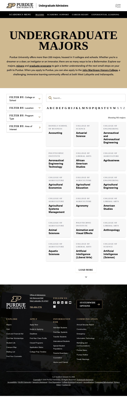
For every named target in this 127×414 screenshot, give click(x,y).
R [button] (99, 108)
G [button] (66, 108)
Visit (8, 347)
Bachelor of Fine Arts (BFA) (25, 191)
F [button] (63, 108)
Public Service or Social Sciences (23, 267)
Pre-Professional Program (24, 199)
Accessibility (12, 400)
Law (15, 247)
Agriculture (18, 216)
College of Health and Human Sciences (26, 119)
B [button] (51, 108)
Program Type (21, 180)
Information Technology (86, 356)
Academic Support (58, 15)
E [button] (60, 108)
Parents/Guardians (60, 371)
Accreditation (88, 400)
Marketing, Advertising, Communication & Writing (24, 252)
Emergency (81, 351)
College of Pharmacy (22, 128)
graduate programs (40, 65)
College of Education (22, 110)
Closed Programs (36, 360)
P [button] (93, 108)
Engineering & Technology (24, 235)
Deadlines (33, 351)
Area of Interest (20, 209)
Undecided (18, 280)
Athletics (17, 220)
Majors (40, 15)
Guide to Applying (36, 347)
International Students (61, 359)
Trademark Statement (85, 398)
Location (21, 159)
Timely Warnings (83, 377)
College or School (22, 99)
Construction (81, 347)
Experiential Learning (105, 15)
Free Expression (55, 400)
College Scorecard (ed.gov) (72, 400)
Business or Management (24, 224)
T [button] (105, 108)
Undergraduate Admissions (53, 5)
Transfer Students (60, 354)
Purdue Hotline (82, 372)
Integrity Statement (40, 400)
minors (20, 65)
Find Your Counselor (14, 374)
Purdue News (82, 368)
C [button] (54, 108)
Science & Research (21, 272)
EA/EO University (24, 400)
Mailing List (10, 369)
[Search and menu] (118, 6)
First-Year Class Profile (38, 356)
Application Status (36, 365)
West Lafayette (19, 169)
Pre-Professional (20, 261)
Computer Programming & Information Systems (24, 230)
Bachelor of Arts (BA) (22, 187)
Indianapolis (18, 165)
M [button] (83, 108)
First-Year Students (60, 350)
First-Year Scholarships (15, 356)
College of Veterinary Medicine (22, 138)
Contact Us (66, 403)
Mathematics (18, 258)
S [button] (102, 108)
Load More (86, 270)
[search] (86, 98)
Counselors (57, 375)
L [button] (80, 108)
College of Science (21, 132)
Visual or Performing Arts (24, 284)
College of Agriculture (22, 106)
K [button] (77, 108)
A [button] (48, 108)
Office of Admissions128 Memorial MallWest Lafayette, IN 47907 (39, 316)
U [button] (108, 108)
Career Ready (80, 15)
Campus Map (11, 365)
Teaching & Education (22, 276)
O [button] (90, 108)
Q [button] (96, 108)
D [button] (57, 108)
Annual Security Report (85, 342)
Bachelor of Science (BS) (24, 195)
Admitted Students (60, 345)
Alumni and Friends (60, 380)
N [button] (87, 108)
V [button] (111, 108)
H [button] (69, 108)
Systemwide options (88, 322)
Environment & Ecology (23, 239)
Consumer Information (104, 400)
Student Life (10, 360)
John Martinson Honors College (100, 70)
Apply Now (34, 342)
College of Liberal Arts (23, 124)
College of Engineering (23, 114)
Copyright (37, 398)
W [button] (114, 108)
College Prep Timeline (38, 369)
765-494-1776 (36, 325)
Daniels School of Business (25, 143)
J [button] (74, 108)
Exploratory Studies (21, 147)
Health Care (18, 243)
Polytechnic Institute (22, 151)
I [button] (71, 108)
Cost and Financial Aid (14, 351)
